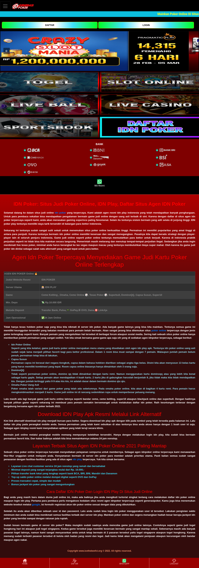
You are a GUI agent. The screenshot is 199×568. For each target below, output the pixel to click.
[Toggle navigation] (5, 6)
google (36, 504)
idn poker (60, 212)
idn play (77, 459)
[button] (6, 51)
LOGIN (146, 25)
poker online (159, 330)
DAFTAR (49, 25)
